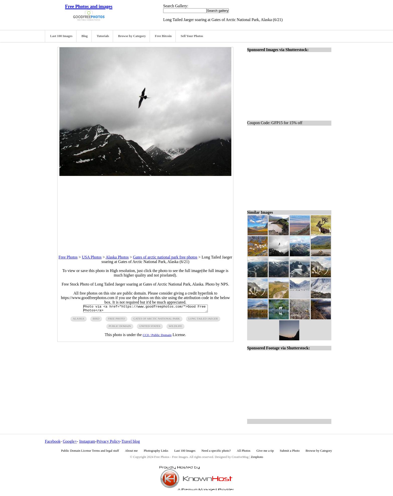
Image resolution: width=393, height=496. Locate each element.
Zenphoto (257, 457)
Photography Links (156, 450)
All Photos (243, 450)
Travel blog (130, 441)
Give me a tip (265, 450)
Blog (84, 36)
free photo (116, 320)
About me (131, 450)
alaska (78, 320)
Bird (96, 320)
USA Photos (92, 257)
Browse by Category (132, 36)
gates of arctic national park (156, 320)
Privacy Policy (108, 441)
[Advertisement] (145, 211)
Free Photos (68, 257)
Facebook (52, 441)
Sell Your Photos (192, 36)
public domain (120, 327)
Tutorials (103, 36)
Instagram (87, 441)
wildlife (175, 327)
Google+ (70, 441)
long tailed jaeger (203, 320)
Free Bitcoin (163, 36)
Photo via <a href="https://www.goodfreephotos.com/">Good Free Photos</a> (145, 309)
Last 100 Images (61, 36)
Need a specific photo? (216, 450)
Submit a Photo (290, 450)
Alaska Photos (117, 257)
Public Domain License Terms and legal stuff (90, 450)
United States (149, 327)
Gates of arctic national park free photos (165, 257)
